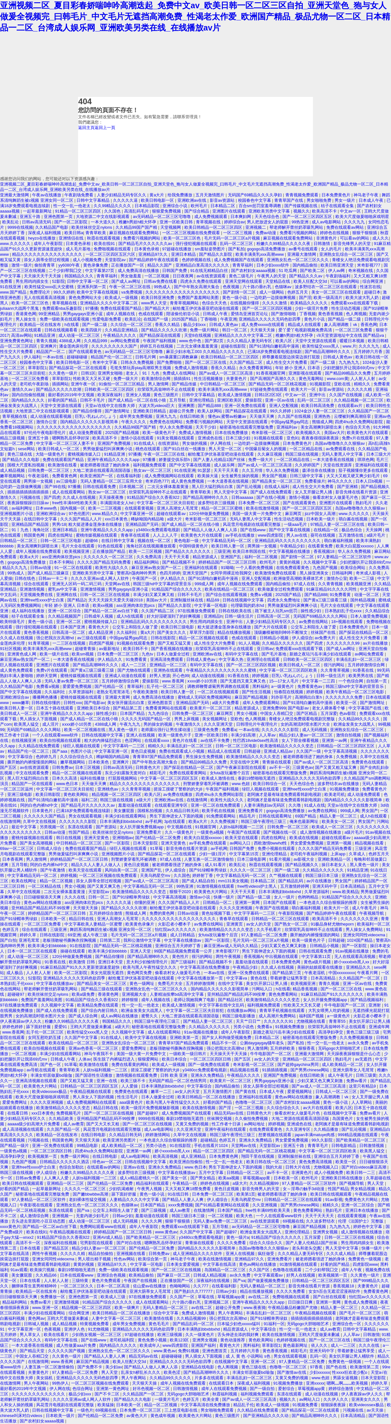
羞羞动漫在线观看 (135, 805)
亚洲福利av (287, 427)
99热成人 (163, 286)
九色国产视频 (326, 567)
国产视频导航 (352, 1183)
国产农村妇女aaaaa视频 (253, 270)
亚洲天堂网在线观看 (244, 281)
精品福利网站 (147, 562)
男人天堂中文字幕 (231, 492)
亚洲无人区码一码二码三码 (77, 583)
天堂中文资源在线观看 (316, 340)
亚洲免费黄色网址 (17, 340)
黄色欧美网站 (76, 794)
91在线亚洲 (11, 286)
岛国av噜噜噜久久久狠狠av (340, 443)
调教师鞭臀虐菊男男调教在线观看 (218, 686)
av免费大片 (326, 637)
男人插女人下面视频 (39, 718)
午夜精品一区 (185, 1183)
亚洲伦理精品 (202, 400)
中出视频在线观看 (282, 956)
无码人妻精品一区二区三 (263, 1286)
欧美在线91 (105, 243)
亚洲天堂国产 (195, 573)
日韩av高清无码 (37, 222)
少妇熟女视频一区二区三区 (97, 1334)
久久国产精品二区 (246, 362)
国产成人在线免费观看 (271, 492)
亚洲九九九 (167, 416)
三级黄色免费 (207, 729)
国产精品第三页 (287, 972)
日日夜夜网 (184, 276)
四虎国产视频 (102, 643)
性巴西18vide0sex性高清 (256, 740)
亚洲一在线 (107, 1080)
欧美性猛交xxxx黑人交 (88, 1032)
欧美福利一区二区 (373, 924)
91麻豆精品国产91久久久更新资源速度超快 (80, 967)
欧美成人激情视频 (235, 394)
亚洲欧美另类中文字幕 (270, 211)
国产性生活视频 (257, 691)
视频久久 (301, 211)
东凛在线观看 (81, 826)
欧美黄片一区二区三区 (211, 708)
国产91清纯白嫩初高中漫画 (274, 346)
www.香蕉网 (173, 681)
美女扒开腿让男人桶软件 (352, 1356)
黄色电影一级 (187, 540)
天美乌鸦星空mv (155, 875)
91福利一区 (274, 1323)
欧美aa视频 (229, 1178)
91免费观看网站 (221, 816)
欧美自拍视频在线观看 (61, 740)
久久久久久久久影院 (281, 729)
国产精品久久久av (306, 276)
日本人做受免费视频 (369, 616)
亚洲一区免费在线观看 (245, 405)
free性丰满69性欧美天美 (75, 502)
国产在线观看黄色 (86, 351)
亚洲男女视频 (326, 1232)
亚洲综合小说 (175, 205)
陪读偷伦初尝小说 (183, 313)
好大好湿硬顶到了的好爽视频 (174, 616)
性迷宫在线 (370, 286)
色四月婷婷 (170, 573)
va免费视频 (132, 292)
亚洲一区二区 (69, 621)
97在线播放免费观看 (197, 610)
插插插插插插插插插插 (28, 492)
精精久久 (363, 384)
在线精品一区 (327, 529)
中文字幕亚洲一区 (137, 513)
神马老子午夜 (367, 195)
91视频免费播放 (345, 789)
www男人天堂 (154, 303)
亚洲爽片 (48, 346)
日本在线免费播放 (232, 432)
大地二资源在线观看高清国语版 (102, 470)
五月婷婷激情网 (201, 983)
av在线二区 (259, 1296)
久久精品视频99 (264, 1183)
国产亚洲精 (348, 486)
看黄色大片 (99, 627)
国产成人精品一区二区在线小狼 (137, 400)
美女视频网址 (215, 718)
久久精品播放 (327, 1129)
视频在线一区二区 (154, 540)
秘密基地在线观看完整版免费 (247, 427)
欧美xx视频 (103, 605)
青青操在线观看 (277, 762)
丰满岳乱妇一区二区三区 (359, 659)
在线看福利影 (129, 475)
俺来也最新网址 (304, 821)
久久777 (201, 1286)
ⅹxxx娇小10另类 (202, 681)
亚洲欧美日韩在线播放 (342, 1178)
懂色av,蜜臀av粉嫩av (228, 416)
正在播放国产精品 (109, 551)
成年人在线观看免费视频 (224, 1388)
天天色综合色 (268, 216)
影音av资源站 (223, 200)
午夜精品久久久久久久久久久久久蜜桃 (221, 670)
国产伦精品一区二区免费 (158, 837)
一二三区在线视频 (69, 643)
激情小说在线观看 (138, 438)
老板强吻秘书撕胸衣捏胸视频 (70, 940)
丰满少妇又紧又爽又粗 (154, 594)
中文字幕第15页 (244, 853)
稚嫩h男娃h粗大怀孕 (138, 222)
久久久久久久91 (279, 1021)
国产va (83, 1210)
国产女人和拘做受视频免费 (227, 1037)
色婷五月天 (298, 292)
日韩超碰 (253, 751)
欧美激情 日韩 (82, 962)
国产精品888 (210, 405)
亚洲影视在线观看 (305, 373)
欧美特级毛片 (13, 621)
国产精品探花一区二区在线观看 (78, 367)
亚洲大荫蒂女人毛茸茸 (354, 1070)
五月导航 (178, 400)
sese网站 (27, 448)
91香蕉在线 (364, 670)
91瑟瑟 (204, 470)
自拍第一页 (377, 681)
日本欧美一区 (54, 918)
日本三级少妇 (239, 438)
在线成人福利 (277, 486)
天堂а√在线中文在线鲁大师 (110, 405)
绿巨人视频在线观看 (82, 745)
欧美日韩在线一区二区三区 (271, 1161)
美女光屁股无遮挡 (107, 972)
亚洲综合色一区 (347, 1323)
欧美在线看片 (57, 1334)
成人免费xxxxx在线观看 (263, 324)
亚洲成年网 (379, 1026)
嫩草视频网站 (13, 475)
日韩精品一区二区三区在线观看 (280, 918)
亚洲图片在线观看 (229, 211)
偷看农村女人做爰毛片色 (336, 497)
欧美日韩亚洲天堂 (338, 265)
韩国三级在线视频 (302, 454)
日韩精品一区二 (218, 902)
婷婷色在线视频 (335, 232)
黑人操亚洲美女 (315, 573)
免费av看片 (357, 1080)
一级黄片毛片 (168, 1399)
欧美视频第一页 (43, 1156)
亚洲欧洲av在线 (192, 200)
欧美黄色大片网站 (211, 891)
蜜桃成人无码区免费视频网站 (205, 697)
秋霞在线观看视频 (104, 238)
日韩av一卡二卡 (53, 578)
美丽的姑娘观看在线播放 (320, 967)
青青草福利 (243, 265)
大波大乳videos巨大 (157, 405)
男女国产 (369, 810)
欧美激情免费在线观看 (276, 573)
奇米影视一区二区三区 (272, 432)
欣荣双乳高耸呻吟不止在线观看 (166, 389)
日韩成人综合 (50, 848)
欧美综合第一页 (153, 1259)
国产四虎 (52, 497)
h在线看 (72, 324)
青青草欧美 (96, 232)
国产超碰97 (148, 1113)
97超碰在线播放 (177, 249)
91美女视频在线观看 (176, 438)
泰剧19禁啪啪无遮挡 (257, 778)
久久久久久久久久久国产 (114, 346)
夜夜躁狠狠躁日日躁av (28, 502)
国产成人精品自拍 (199, 880)
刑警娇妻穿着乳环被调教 (206, 783)
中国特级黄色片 (194, 546)
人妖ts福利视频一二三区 (242, 826)
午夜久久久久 (134, 421)
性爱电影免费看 (107, 319)
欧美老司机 (334, 794)
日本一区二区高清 (113, 1286)
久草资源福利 (82, 691)
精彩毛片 (158, 772)
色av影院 (348, 713)
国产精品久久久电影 (21, 459)
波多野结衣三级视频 (217, 502)
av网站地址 (255, 1124)
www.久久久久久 (15, 243)
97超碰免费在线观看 (269, 389)
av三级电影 (67, 481)
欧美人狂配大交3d (311, 281)
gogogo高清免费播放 (266, 249)
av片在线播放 (376, 643)
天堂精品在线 (278, 281)
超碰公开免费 (182, 411)
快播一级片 (224, 897)
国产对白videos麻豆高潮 (364, 1167)
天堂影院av (116, 259)
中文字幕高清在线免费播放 (205, 967)
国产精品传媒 (185, 384)
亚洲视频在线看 (131, 1253)
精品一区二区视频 (57, 880)
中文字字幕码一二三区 (124, 745)
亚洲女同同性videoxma (364, 934)
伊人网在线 (221, 443)
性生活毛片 (128, 1097)
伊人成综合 (302, 637)
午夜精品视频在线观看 (91, 1091)
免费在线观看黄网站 (188, 772)
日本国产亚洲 (73, 627)
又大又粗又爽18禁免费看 (188, 1188)
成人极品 (15, 972)
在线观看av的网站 (104, 1167)
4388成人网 (70, 340)
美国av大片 (334, 432)
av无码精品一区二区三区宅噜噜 (162, 216)
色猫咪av (284, 286)
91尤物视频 (99, 1329)
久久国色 (113, 211)
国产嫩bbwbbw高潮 (91, 1194)
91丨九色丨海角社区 (30, 529)
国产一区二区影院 (71, 222)
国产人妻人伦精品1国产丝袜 (219, 459)
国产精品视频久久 (302, 864)
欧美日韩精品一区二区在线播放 (206, 1097)
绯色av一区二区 (107, 1161)
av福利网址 (22, 508)
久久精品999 (96, 340)
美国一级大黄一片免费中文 (257, 513)
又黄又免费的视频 (193, 1124)
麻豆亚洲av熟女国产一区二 (156, 567)
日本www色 (47, 508)
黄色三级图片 (167, 394)
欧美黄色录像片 (140, 924)
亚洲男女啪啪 (111, 373)
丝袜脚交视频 (220, 1118)
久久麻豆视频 (270, 454)
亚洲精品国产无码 (142, 524)
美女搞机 (45, 1377)
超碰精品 (208, 1140)
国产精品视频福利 (367, 999)
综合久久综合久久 (266, 1242)
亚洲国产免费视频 (114, 443)
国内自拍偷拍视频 (29, 394)
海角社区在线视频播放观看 (151, 546)
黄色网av (36, 1318)
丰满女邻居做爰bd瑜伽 (51, 1075)
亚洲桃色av (108, 789)
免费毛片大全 (171, 983)
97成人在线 (305, 583)
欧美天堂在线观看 (242, 837)
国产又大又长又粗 (103, 1124)
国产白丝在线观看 (330, 1296)
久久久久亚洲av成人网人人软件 (100, 578)
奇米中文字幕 (105, 362)
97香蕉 (317, 1367)
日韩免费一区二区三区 (49, 470)
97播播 (91, 308)
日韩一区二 (99, 897)
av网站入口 (241, 843)
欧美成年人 (150, 1345)
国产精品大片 (158, 308)
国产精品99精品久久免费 (348, 373)
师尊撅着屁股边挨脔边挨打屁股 (291, 357)
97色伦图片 (79, 513)
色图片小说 (81, 751)
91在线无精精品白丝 (209, 270)
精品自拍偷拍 (101, 1253)
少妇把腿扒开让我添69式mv (349, 367)
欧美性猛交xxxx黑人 (321, 346)
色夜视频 (232, 286)
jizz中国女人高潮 (320, 513)
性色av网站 (125, 1259)
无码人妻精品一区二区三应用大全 (111, 481)
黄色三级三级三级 (363, 1032)
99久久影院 (322, 1140)
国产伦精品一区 (110, 686)
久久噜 (295, 805)
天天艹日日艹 (249, 1021)
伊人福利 (32, 357)
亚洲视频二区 (217, 1302)
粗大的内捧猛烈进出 (103, 740)
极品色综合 (352, 529)
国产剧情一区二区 (240, 292)
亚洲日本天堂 (111, 962)
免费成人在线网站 (179, 373)
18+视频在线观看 (347, 621)
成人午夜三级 (96, 934)
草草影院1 (37, 367)
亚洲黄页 (235, 924)
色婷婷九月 (47, 756)
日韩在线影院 (164, 637)
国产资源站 (107, 826)
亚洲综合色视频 (112, 1275)
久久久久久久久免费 (344, 697)
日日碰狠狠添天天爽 (43, 897)
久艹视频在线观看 (286, 875)
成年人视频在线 (121, 313)
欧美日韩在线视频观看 (23, 1183)
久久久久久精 (360, 389)
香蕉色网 (369, 324)
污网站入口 (263, 989)
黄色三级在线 (20, 454)
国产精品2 (76, 600)
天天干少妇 (206, 427)
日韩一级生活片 (240, 616)
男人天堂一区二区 (226, 448)
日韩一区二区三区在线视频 (105, 594)
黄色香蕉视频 (331, 313)
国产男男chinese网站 (310, 1070)
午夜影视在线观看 (37, 1205)
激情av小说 (200, 897)
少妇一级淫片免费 (312, 308)
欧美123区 (180, 1340)
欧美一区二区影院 (71, 972)
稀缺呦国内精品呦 (148, 519)
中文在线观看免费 (33, 772)
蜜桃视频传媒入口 (85, 454)
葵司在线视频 (323, 535)
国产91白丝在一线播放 (184, 448)
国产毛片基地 (275, 654)
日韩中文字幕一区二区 (88, 281)
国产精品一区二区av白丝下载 (111, 610)
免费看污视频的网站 (299, 232)
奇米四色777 (157, 481)
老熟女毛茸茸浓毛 (113, 691)
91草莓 (157, 848)
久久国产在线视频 (346, 394)
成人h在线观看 (130, 616)
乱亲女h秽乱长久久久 (141, 1372)
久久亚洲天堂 (189, 1129)
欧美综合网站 (354, 567)
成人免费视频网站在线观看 (169, 475)
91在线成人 (145, 443)
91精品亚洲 (45, 335)
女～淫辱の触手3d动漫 (304, 1188)
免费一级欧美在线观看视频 (65, 319)
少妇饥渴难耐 (122, 1188)
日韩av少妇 (122, 1215)
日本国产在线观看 (280, 902)
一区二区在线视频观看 (218, 691)
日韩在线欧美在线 (235, 610)
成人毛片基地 (79, 249)
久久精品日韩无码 (183, 810)
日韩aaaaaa (242, 497)
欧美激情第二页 (365, 1367)
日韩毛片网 (146, 357)
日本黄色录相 (79, 243)
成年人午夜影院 (49, 243)
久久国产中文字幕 (81, 1037)
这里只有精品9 (363, 1086)
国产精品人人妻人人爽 (183, 1199)
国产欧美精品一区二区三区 (361, 1140)
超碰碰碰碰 (78, 357)
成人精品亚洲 (101, 632)
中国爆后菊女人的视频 (266, 448)
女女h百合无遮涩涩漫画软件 (334, 1291)
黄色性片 (181, 956)
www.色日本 (67, 783)
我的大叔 (274, 1167)
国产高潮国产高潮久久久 (273, 378)
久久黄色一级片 (64, 373)
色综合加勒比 (72, 1167)
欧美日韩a (73, 232)
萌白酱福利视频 (339, 540)
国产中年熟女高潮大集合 (197, 286)
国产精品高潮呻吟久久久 (328, 351)
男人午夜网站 (231, 1313)
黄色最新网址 (296, 1345)
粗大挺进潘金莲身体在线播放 (95, 524)
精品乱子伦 (243, 1404)
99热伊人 (60, 1383)
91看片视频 (280, 859)
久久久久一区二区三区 (251, 870)
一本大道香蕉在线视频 (334, 459)
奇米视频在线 (361, 270)
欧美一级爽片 (128, 1307)
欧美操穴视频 (43, 1269)
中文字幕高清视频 (341, 751)
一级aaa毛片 (296, 524)
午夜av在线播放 (47, 195)
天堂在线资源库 (338, 465)
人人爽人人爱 (57, 1178)
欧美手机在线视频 (219, 810)
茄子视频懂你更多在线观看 (363, 470)
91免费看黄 (341, 594)
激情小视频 (300, 497)
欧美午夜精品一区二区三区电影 (355, 691)
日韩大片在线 (298, 1167)
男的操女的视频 (158, 724)
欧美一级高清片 (329, 297)
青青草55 (338, 1021)
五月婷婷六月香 (369, 351)
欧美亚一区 (347, 702)
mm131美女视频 (233, 880)
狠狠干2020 (180, 891)
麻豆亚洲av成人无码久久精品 (231, 945)
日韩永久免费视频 (138, 362)
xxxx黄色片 (10, 1226)
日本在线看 (31, 1248)
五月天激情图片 (211, 195)
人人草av (268, 735)
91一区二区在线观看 (73, 567)
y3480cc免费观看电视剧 (158, 529)
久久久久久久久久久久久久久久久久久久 (183, 292)
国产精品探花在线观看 (160, 335)
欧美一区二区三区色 (182, 238)
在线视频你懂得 (245, 303)
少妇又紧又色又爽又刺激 (284, 945)
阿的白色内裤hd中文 (39, 805)
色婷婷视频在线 (197, 259)
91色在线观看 (111, 546)
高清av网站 (21, 335)
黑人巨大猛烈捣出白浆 (213, 486)
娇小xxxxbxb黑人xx (352, 962)
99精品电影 (88, 1145)
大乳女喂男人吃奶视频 (329, 1010)
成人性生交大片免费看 (287, 362)
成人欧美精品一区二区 (343, 1064)
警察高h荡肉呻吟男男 (137, 573)
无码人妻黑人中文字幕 (342, 454)
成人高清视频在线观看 (23, 1129)
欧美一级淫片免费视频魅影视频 (150, 1107)
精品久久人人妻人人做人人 (96, 864)
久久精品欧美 (62, 1118)
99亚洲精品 (49, 313)
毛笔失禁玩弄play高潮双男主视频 (141, 367)
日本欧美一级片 (321, 519)
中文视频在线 (180, 826)
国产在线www (253, 529)
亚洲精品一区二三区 (168, 664)
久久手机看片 (269, 929)
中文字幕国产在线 (365, 708)
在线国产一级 (156, 319)
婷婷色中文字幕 (368, 1226)
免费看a (229, 729)
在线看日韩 (18, 1113)
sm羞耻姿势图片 (210, 249)
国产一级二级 (95, 324)
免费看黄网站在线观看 (166, 708)
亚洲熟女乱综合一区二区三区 (346, 254)
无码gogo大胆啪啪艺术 (339, 1048)
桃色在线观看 (149, 448)
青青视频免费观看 (302, 195)
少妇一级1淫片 (213, 853)
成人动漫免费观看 (86, 432)
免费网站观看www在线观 (103, 1226)
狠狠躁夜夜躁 (334, 1404)
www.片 (349, 346)
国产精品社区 (231, 999)
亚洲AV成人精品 (108, 1237)
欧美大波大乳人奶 (363, 297)
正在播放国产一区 (128, 265)
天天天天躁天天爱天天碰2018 (116, 600)
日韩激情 (322, 243)
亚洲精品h (213, 616)
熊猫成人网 (322, 421)
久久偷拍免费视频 (252, 1118)
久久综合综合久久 (77, 756)
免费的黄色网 (162, 913)
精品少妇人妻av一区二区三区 (306, 735)
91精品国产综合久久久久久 (176, 589)
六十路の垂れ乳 (257, 286)
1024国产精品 (360, 940)
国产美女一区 (175, 1178)
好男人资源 (159, 675)
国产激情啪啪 (284, 313)
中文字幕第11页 (317, 956)
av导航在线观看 (42, 1070)
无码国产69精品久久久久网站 (320, 616)
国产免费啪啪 (170, 362)
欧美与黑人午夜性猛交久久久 (150, 967)
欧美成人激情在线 (219, 778)
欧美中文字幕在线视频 (98, 292)
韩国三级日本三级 (322, 875)
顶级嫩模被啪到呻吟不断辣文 (281, 632)
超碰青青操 (86, 648)
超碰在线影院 (234, 346)
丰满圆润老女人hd (117, 502)
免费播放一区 (53, 1296)
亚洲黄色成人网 (22, 654)
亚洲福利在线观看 (372, 465)
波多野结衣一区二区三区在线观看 (326, 286)
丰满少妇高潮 (244, 735)
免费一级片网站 (205, 330)
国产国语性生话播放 (94, 1075)
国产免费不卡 (90, 1367)
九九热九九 (350, 362)
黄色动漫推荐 (233, 1340)
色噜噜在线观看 (288, 1269)
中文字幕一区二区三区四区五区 (169, 778)
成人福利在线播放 (28, 610)
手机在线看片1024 (211, 1145)
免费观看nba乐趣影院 (62, 308)
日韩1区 (88, 373)
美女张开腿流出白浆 (126, 702)
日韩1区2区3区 (269, 394)
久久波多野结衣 (321, 1221)
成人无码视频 (315, 729)
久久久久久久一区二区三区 (108, 556)
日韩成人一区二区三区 (336, 1091)
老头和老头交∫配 (307, 1248)
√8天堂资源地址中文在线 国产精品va (350, 335)
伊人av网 (337, 270)
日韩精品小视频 (275, 637)
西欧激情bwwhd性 (271, 843)
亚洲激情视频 (33, 589)
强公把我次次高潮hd (55, 637)
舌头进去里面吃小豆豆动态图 (38, 1221)
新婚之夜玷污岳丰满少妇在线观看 (321, 654)
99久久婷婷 (63, 292)
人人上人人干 (166, 535)
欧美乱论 (11, 222)
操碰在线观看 (73, 951)
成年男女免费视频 (136, 416)
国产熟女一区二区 (292, 924)
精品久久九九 (15, 567)
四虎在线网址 (61, 535)
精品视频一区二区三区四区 (117, 794)
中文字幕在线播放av (183, 940)
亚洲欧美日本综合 (94, 708)
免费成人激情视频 (192, 367)
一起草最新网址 (38, 211)
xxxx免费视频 (180, 1205)
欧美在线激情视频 (263, 508)
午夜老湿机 (39, 475)
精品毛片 (248, 816)
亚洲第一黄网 (248, 902)
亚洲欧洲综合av (51, 513)
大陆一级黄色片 (51, 454)
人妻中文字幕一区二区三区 (116, 1318)
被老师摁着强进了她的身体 (105, 465)
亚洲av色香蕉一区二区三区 (94, 1048)
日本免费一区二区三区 (259, 502)
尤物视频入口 (327, 1167)
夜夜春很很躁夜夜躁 (321, 438)
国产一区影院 (118, 843)
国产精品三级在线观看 (102, 989)
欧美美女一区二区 (339, 821)
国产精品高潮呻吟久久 (148, 956)
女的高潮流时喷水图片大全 (306, 724)
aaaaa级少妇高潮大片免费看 (34, 1124)
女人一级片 (285, 897)
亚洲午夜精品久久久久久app (114, 459)
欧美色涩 (173, 1372)
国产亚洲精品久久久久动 (266, 1415)
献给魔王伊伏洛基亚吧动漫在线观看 (206, 308)
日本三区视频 (88, 767)
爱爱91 (61, 1026)
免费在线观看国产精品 (121, 308)
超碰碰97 (16, 994)
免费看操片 (315, 481)
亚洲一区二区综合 (65, 610)
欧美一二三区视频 (105, 508)
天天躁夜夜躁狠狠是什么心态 (354, 1053)
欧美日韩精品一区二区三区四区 (213, 227)
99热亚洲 (301, 222)
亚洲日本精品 (184, 254)
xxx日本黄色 (117, 519)
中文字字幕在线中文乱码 (222, 1005)
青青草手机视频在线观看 (282, 1010)
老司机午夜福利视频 (309, 853)
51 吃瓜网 (288, 270)
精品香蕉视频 (306, 989)
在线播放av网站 (242, 1010)
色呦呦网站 (180, 1286)
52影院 (58, 281)
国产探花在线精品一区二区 (364, 632)
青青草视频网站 (185, 303)
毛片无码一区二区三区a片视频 (232, 238)
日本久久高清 (65, 778)
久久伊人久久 (336, 1399)
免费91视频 (189, 1350)
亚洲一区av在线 (280, 400)
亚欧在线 (343, 384)
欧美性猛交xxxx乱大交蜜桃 (49, 286)
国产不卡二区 (108, 1394)
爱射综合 (287, 1388)
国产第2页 (215, 340)
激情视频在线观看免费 (137, 1075)
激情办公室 (47, 421)
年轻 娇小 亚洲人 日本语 (298, 367)
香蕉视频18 (325, 551)
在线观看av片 (351, 405)
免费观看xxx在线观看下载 (355, 303)
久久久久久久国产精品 (45, 816)
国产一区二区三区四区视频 (267, 308)
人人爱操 (130, 1086)
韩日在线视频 (69, 837)
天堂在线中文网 (245, 762)
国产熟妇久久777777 (194, 1291)
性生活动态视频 (346, 308)
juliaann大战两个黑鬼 (20, 308)
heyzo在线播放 (42, 238)
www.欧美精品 (345, 891)
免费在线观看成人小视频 (182, 751)
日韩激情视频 (372, 1145)
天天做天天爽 (262, 416)
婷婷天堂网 (47, 675)
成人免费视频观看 (211, 216)
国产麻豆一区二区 (174, 1275)
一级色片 (85, 1410)
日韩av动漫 (41, 567)
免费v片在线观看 (358, 438)
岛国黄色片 (343, 1118)
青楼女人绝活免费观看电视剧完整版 (302, 718)
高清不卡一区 (29, 1242)
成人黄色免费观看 (17, 670)
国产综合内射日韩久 (100, 1010)
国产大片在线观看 (271, 627)
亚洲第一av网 (335, 740)
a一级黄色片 (283, 686)
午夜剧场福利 (339, 276)
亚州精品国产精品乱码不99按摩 (41, 907)
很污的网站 (335, 664)
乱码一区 (318, 1356)
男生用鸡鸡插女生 (33, 281)
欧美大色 (245, 1215)
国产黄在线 (246, 1091)
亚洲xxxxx (315, 1383)
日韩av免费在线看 (161, 281)
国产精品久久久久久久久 (188, 551)
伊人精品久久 (173, 578)
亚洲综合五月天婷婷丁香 (178, 945)
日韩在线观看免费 (100, 486)
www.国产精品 (13, 292)
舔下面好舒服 (39, 1026)
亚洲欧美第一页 (185, 1037)
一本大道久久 (104, 222)
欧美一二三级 (362, 578)
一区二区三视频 (238, 232)
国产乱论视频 (249, 486)
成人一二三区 (134, 664)
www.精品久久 (105, 513)
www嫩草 (20, 702)
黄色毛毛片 (159, 1323)
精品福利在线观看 (153, 1183)
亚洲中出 (318, 394)
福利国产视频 (312, 1016)
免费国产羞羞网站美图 (198, 297)
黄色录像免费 (96, 265)
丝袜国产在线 (324, 632)
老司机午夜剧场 (35, 384)
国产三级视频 (154, 1210)
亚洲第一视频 (340, 843)
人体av (84, 1059)
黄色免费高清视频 (316, 1161)
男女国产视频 (275, 475)
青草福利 (136, 686)
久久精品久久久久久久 (283, 643)
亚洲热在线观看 (169, 670)
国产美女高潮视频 (37, 843)
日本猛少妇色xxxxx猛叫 (239, 1323)
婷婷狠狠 (130, 999)
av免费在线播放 (178, 794)
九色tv (148, 654)
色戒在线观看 (151, 313)
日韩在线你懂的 (46, 702)
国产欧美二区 (313, 270)
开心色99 (180, 675)
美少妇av (113, 1367)
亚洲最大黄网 (118, 697)
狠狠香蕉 (307, 1048)
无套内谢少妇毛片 (93, 1215)
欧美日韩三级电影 (178, 627)
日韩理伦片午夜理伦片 (257, 724)
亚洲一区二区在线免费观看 (216, 805)
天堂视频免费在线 (37, 594)
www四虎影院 (271, 535)
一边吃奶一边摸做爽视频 (273, 297)
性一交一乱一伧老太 (72, 205)
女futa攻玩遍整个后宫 (230, 772)
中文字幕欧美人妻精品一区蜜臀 (93, 924)
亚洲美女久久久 (366, 1399)
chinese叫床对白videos (21, 1415)
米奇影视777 (369, 265)
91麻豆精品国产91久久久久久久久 (333, 994)
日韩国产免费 (175, 270)
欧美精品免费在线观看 (98, 1005)
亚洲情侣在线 (72, 238)
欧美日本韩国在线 (250, 551)
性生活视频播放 (209, 378)
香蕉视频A (253, 956)
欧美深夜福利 (110, 394)
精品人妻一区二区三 (339, 816)
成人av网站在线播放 (120, 1016)
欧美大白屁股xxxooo (355, 546)
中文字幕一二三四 (319, 681)
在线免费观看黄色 (293, 567)
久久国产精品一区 (64, 1129)
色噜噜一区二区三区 (254, 1102)
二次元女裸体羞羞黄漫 (197, 346)
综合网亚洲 (373, 281)
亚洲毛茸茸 (30, 940)
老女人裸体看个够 (329, 708)
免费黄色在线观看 (368, 762)
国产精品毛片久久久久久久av (145, 243)
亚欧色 (236, 718)
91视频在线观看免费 (136, 643)
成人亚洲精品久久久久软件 (198, 1253)
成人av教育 (73, 1124)
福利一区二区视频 (261, 556)
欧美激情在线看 (63, 465)
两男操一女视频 (39, 481)
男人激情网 (159, 384)
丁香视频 (307, 313)
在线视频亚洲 (24, 740)
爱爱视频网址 (300, 1091)
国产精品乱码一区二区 (194, 1323)
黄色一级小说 (235, 297)
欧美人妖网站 (210, 411)
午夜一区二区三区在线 (130, 286)
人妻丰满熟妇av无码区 (265, 805)
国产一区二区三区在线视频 (109, 1113)
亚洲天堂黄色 (97, 837)
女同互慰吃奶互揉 (45, 1037)
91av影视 (333, 1199)
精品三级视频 (13, 438)
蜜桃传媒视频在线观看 (97, 535)
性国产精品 (79, 832)
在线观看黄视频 (140, 508)
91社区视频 (10, 648)
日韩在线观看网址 (276, 816)
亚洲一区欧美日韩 (177, 222)
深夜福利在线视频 (61, 1242)
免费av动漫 (266, 232)
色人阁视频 (356, 313)
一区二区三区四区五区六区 (111, 254)
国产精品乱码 (291, 880)
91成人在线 (314, 805)
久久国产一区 (183, 1296)
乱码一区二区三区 (237, 243)
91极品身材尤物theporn (333, 924)
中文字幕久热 (232, 659)
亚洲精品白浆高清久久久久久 (203, 265)
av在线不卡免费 (216, 740)
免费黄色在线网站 (166, 421)
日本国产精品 (133, 713)
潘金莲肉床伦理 (74, 346)
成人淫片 (51, 724)
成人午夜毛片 (365, 907)
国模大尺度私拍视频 (26, 465)
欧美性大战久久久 (112, 567)
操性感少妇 (311, 610)
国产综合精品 (197, 211)
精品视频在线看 (370, 843)
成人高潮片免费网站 (278, 1016)
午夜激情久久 (189, 724)
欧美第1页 (245, 1194)
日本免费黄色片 (336, 195)
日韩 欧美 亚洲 (174, 1075)
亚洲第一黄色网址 (113, 1388)
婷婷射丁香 (203, 875)
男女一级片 (345, 200)
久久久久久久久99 (343, 643)
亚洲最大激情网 (15, 195)
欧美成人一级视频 (122, 297)
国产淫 (305, 297)
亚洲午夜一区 (84, 384)
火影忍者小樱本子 (175, 924)
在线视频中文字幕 (340, 1113)
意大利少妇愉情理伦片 (147, 962)
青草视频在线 (209, 222)
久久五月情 (253, 470)
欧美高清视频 (166, 1156)
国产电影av (94, 702)
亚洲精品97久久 (153, 254)
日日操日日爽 (301, 1302)
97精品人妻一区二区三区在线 (338, 524)
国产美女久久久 (172, 632)
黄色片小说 (315, 319)
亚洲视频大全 (135, 994)
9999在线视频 (20, 227)
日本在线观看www (77, 1275)
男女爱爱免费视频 (307, 843)
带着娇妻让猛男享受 (289, 978)
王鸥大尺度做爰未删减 (91, 1026)
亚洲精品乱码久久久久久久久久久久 (288, 540)
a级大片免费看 (226, 702)
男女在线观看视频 (86, 816)
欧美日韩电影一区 (158, 200)
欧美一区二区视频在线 (85, 729)
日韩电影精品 (344, 1145)
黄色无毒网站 (312, 378)
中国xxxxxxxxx (341, 972)
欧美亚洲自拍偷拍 (186, 1161)
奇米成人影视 (369, 573)
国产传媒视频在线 (301, 205)
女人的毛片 (332, 249)
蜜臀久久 (150, 1016)
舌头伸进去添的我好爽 (238, 1334)
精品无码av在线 (229, 1113)
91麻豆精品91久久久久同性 (332, 589)
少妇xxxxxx (319, 1372)
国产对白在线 (129, 1242)
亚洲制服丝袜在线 (187, 600)
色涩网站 (133, 740)
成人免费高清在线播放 (139, 270)
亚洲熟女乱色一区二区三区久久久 (298, 259)
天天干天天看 (227, 470)
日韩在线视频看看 (61, 330)
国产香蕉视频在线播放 (172, 648)
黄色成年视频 (163, 1415)
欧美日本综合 (175, 1059)
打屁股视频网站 (123, 778)
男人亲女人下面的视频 (94, 1097)
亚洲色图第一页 (59, 216)
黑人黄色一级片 (124, 729)
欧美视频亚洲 (77, 551)
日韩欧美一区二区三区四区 (109, 389)
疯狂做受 (266, 1253)
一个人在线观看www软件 (55, 735)
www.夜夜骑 (254, 1307)
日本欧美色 (99, 762)
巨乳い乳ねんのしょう (96, 416)
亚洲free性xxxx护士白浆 (42, 600)
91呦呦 (227, 567)
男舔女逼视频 (346, 1377)
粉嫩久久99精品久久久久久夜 (284, 243)
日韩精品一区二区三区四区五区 (346, 745)
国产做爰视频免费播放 (269, 1280)
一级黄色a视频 (211, 832)
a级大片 (175, 519)
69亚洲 (74, 934)
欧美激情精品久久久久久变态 (287, 745)
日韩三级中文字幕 (307, 475)
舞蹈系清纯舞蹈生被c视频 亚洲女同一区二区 (111, 929)
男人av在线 (297, 535)
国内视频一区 (73, 508)
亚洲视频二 (256, 227)
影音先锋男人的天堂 (353, 243)
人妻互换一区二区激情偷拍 (209, 859)
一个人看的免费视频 (255, 567)
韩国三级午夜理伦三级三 (264, 821)
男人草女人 (31, 1334)
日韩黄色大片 (149, 767)
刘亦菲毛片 (282, 697)
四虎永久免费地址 (284, 600)
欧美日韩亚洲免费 (158, 297)
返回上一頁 (105, 127)
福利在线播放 (93, 778)
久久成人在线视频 (80, 497)
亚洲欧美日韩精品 (150, 411)
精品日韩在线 (82, 918)
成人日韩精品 (183, 934)
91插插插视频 (275, 1070)
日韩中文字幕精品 (93, 200)
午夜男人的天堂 (272, 276)
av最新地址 (110, 648)
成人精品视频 (13, 470)
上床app (338, 853)
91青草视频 (39, 643)
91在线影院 (81, 945)
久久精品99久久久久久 (359, 718)
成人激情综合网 (35, 1215)
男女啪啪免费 (320, 200)
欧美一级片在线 (55, 654)
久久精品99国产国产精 (137, 227)
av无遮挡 (364, 1059)
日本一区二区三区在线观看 (32, 951)
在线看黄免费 (321, 546)
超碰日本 (372, 292)
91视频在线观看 (269, 438)
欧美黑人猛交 (27, 724)
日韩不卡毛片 (93, 400)
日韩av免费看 (29, 1178)
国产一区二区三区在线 (206, 362)
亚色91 (293, 438)
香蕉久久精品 (168, 324)
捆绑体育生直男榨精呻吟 (34, 1286)
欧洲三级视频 (170, 1334)
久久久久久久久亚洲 (360, 918)
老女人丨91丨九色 (143, 373)
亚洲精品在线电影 (198, 1367)
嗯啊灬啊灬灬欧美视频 (348, 1383)
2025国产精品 (184, 319)
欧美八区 (284, 340)
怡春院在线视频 (289, 691)
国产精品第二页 (128, 708)
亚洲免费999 (274, 708)
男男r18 (59, 524)
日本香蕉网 (13, 859)
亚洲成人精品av (279, 751)
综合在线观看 (37, 583)
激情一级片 (21, 265)
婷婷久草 (28, 934)
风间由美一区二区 (122, 870)
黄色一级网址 (142, 983)
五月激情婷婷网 (295, 886)
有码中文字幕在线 (242, 654)
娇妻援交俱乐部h (175, 459)
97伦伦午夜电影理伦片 (45, 432)
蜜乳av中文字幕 (63, 589)
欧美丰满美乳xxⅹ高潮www (260, 254)
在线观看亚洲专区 (172, 805)
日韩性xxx (72, 702)
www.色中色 (190, 340)
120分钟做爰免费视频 (209, 513)
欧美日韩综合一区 (270, 783)
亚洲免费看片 (251, 810)
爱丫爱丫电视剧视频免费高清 (305, 330)
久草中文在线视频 (40, 821)
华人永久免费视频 (176, 427)
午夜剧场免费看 (79, 195)
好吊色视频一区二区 (152, 1388)
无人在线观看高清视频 (45, 297)
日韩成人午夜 (216, 313)
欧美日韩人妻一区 (228, 546)
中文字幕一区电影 (211, 605)
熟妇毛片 (364, 502)
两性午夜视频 (229, 956)
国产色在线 (337, 1367)
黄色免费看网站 (283, 994)
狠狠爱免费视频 (167, 211)
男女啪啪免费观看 (218, 1410)
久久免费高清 (149, 556)
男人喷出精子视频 (95, 1259)
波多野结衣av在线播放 (338, 783)
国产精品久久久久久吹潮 (164, 330)
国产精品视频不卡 (179, 562)
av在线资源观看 (211, 276)
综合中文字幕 (167, 1313)
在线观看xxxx (157, 740)
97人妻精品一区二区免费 (264, 934)
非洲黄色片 (327, 238)
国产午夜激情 (53, 870)
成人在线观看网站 (69, 492)
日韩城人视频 (37, 1323)
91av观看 (19, 1269)
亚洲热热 (323, 416)
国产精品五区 (57, 1248)
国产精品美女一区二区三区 (277, 481)
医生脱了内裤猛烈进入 (114, 1059)
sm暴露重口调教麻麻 (179, 357)
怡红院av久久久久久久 (176, 929)
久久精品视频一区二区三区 (359, 400)
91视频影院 (321, 384)
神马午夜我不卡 (99, 1053)
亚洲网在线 (67, 594)
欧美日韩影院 (49, 794)
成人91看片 (216, 864)
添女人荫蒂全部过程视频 (47, 259)
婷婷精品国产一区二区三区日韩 (227, 562)
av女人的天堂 (259, 924)
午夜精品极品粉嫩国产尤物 (293, 1307)
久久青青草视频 (336, 670)
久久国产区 (260, 1269)
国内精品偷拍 (306, 265)
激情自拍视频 (349, 735)
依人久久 (320, 1345)
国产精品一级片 (15, 1145)
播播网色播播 (45, 697)
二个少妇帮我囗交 (66, 270)
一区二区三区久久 (77, 1286)
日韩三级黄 (366, 1075)
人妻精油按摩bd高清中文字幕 (177, 994)
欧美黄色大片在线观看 (368, 432)
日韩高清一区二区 (274, 616)
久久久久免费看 (232, 1242)
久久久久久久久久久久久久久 (38, 1394)
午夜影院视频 (291, 913)
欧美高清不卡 (325, 211)
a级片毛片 (377, 535)
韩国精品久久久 (79, 276)
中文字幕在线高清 (220, 1264)
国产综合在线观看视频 (227, 594)
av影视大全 (304, 859)
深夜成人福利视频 (45, 232)
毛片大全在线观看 (79, 546)
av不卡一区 (279, 767)
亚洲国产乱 (231, 556)
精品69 (213, 600)
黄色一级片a (237, 1237)
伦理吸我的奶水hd (248, 605)
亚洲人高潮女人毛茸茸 (178, 508)
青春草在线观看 (136, 535)
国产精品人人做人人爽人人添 (210, 529)
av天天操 (375, 1410)
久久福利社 (127, 632)
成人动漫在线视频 (208, 675)
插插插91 (183, 378)
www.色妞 (241, 783)
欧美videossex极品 (50, 1091)
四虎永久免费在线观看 (201, 281)
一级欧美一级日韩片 (188, 1053)
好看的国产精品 (63, 400)
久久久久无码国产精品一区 (146, 718)
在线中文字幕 (231, 983)
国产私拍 (236, 249)
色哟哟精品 (309, 897)
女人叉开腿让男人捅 (314, 492)
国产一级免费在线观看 (209, 1064)
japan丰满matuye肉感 (315, 1134)
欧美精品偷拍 (142, 1275)
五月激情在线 (352, 535)
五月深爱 (329, 713)
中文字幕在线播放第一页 (200, 978)
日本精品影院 (148, 205)
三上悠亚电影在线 (181, 1410)
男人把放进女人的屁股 (268, 222)
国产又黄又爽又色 (104, 886)
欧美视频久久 (309, 432)
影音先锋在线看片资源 (356, 492)
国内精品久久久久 (28, 400)
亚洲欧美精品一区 (335, 859)
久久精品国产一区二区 (368, 411)
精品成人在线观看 (305, 324)
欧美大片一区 (304, 389)
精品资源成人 (206, 556)
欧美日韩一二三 (361, 1172)
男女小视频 (247, 713)
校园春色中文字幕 (255, 200)
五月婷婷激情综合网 (367, 664)
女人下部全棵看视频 (301, 740)
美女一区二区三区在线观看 (336, 292)
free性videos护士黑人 (257, 886)
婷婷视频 (261, 675)
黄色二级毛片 (242, 276)
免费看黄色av (310, 686)
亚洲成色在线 (211, 438)
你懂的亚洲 (145, 902)
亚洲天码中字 (325, 886)
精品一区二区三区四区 (214, 1151)
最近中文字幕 (24, 826)
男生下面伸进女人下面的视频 (176, 816)
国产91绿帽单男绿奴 (208, 870)
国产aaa (60, 751)
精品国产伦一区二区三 (112, 357)
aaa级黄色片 (131, 1102)
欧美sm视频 (83, 654)
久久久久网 (152, 1221)
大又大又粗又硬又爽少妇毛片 (353, 475)
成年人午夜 (352, 1269)
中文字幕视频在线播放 (290, 551)
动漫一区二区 (367, 594)
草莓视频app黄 (257, 1178)
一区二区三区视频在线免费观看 (191, 232)
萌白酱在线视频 (354, 519)
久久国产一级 (309, 751)
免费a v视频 (261, 594)
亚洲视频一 (63, 1215)
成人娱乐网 (225, 465)
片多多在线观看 (210, 1377)
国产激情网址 (118, 411)
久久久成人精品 (341, 1253)
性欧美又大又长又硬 (92, 378)
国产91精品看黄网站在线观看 (222, 1205)
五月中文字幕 (212, 1172)
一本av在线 (53, 357)
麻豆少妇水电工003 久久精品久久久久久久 (205, 351)
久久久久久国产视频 (67, 1350)
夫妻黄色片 (237, 378)
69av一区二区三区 (17, 848)
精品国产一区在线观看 (32, 783)
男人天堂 (376, 1183)
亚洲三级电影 (20, 794)
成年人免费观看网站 (261, 702)
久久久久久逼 (126, 200)
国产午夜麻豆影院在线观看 (241, 767)
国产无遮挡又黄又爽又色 (243, 681)
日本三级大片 (378, 454)
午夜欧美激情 (146, 691)
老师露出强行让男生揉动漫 (166, 729)
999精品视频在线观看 (358, 1134)
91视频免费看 (306, 1404)
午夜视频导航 (372, 913)
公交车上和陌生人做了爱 (135, 627)
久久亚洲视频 (265, 1205)
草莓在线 (206, 1296)
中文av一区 (351, 211)
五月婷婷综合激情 (106, 913)
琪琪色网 (365, 459)
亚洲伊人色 (75, 1329)
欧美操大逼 (208, 475)
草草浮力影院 (202, 632)
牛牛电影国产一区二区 (345, 1005)
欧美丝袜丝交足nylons (92, 227)
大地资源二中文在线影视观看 (103, 216)
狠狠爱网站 (149, 1059)
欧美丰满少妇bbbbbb (47, 945)
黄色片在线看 (185, 740)
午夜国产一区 (145, 578)
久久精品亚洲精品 (122, 330)
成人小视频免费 (88, 259)
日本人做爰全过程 (173, 654)
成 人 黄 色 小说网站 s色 (249, 1356)
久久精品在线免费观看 (39, 745)
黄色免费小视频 (153, 1340)
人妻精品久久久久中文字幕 (134, 1199)
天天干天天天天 (320, 1215)
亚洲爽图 (187, 405)
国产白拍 (8, 940)
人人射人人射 (363, 378)
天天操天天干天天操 (43, 276)
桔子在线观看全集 (338, 205)
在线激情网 (198, 799)
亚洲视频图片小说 (17, 513)
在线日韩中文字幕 (41, 519)
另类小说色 (244, 1026)
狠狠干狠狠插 (365, 232)
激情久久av (23, 389)
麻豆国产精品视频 (252, 697)
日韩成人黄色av (224, 324)
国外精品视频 (363, 600)
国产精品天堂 (33, 1350)
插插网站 (60, 384)
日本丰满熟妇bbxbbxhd (121, 821)
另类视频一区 (53, 826)
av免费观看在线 (341, 448)
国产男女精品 (203, 1178)
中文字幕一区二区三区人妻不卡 (65, 443)
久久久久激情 (275, 303)
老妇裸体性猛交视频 (88, 1199)
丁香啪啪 (209, 319)
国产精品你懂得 (88, 411)
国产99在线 (54, 486)
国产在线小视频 (271, 497)
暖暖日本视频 (353, 340)
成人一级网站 (272, 292)
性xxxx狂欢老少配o (350, 1372)
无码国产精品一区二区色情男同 (178, 1080)
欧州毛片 (200, 205)
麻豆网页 (294, 513)
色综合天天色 (215, 303)
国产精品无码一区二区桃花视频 (278, 384)
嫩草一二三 (162, 1091)
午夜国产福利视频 (160, 340)
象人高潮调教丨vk (341, 324)
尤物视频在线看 (311, 1021)
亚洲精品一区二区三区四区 (307, 1059)
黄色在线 (259, 978)
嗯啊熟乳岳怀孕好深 (71, 438)
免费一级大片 (126, 378)
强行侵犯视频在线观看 (197, 243)
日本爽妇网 (241, 216)
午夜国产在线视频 (272, 907)
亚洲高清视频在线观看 (37, 1080)
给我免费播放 (181, 195)
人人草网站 (362, 1102)
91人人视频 (249, 643)
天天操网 (374, 529)
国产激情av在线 (292, 1372)
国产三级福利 (184, 962)
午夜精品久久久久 (120, 335)
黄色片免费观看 (107, 1280)
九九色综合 (159, 713)
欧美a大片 (30, 556)
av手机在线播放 (240, 535)
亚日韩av (265, 648)
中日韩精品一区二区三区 (223, 384)
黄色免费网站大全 (86, 297)
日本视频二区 (132, 486)
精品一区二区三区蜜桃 (222, 508)
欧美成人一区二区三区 (333, 826)
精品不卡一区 (225, 1043)
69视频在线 (293, 1221)
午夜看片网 (368, 972)
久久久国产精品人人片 (81, 519)
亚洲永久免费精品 (208, 1075)
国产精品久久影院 (216, 254)
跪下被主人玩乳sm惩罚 (277, 610)
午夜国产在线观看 (244, 832)
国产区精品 (307, 713)
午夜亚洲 (228, 319)
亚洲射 (375, 1005)
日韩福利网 (343, 573)
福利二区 (89, 799)
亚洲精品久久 (359, 967)
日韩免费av (62, 767)
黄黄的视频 (290, 562)
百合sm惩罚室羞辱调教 (260, 205)
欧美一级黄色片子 (159, 432)
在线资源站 (169, 443)
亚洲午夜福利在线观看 (226, 1129)
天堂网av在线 (118, 583)
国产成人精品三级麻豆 (49, 573)
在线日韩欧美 (193, 416)
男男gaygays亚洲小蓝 (83, 313)
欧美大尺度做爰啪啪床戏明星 (362, 216)
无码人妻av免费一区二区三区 (71, 681)
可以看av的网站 (355, 238)
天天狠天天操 (263, 330)
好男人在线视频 (301, 1275)
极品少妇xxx (195, 324)
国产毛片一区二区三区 (360, 1313)
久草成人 (358, 853)
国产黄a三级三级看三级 (325, 600)
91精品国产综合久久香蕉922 (154, 497)
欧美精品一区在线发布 (41, 324)
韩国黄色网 (35, 535)
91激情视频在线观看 (215, 886)
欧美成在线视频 (304, 837)
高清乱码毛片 (137, 211)
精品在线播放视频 (234, 632)
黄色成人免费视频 (361, 1302)
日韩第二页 (111, 940)
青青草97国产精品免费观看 (158, 756)
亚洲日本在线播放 (362, 1210)
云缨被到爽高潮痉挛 (353, 416)
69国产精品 (306, 816)
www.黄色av (166, 1232)
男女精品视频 (363, 1188)
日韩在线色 (25, 578)
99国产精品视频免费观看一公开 (183, 951)
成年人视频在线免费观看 (39, 551)
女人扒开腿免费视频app (142, 826)
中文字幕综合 (21, 756)
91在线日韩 (179, 1194)
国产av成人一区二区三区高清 (226, 373)
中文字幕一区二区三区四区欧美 (288, 670)
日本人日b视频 (369, 481)
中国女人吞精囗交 (277, 713)
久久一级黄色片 (180, 832)
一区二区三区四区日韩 (211, 1059)
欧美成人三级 (114, 1296)
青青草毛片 (318, 1145)
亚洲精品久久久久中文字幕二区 (109, 303)
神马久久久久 (341, 481)
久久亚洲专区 (299, 1129)
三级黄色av (302, 767)
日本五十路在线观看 (55, 708)
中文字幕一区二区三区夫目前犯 (166, 502)
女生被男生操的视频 (240, 475)
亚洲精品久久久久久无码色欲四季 (270, 319)
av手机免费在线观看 (208, 843)
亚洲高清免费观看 (167, 659)
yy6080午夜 (69, 265)
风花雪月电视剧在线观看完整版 (252, 524)
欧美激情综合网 (157, 378)
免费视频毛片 (69, 1113)
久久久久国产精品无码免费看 (104, 562)
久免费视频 (347, 756)
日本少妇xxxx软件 (273, 265)
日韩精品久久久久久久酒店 (65, 1161)
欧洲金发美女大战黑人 (355, 724)
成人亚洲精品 (194, 1156)
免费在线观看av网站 (345, 227)
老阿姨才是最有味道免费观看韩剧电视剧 (284, 794)
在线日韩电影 (94, 1134)
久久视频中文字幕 (320, 562)
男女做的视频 (195, 443)
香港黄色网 (26, 313)
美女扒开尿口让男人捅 (267, 983)
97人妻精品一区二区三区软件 (344, 556)
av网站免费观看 (125, 340)
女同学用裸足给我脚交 (231, 573)
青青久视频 (46, 340)
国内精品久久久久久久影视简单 (89, 421)
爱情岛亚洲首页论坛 (250, 313)
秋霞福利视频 (225, 1394)
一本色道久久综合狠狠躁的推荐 (328, 902)
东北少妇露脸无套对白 (126, 772)
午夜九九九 (131, 724)
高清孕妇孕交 (331, 1032)
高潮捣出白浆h (309, 697)
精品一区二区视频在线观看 (204, 637)
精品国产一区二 (51, 351)
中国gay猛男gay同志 (290, 421)
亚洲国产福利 (204, 1345)
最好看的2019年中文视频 (71, 394)
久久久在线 (75, 897)
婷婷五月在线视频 (157, 346)
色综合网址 (83, 1388)
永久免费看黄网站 (256, 367)
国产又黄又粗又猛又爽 (336, 767)
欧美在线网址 (24, 880)
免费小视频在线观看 (277, 848)
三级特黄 (80, 1280)
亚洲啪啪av (122, 837)
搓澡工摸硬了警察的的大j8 (178, 789)
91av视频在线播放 (352, 951)
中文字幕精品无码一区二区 (227, 540)
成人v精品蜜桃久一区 (140, 1178)
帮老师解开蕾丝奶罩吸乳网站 (296, 227)
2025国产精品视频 (122, 432)
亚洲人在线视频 (141, 735)
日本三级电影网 (252, 859)
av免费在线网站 (314, 621)
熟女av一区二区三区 (153, 470)
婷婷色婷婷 (13, 1026)
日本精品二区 (223, 205)
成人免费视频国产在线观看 (239, 259)
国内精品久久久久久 (118, 1345)
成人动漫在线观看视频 (51, 416)
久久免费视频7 (224, 821)
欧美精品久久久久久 (309, 303)
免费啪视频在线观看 (113, 249)
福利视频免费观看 (150, 465)
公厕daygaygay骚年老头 (262, 1043)
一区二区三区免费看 (354, 330)
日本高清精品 (353, 886)
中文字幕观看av (269, 1275)
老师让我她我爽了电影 (195, 999)
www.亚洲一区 (45, 1307)
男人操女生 (26, 319)
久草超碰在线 (378, 1178)
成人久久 (380, 238)
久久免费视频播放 (357, 1037)
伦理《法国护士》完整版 (361, 1221)
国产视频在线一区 (280, 832)
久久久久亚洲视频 (236, 907)
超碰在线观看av (171, 513)
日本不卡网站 (62, 562)
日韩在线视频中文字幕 (243, 600)
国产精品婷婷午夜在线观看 (154, 259)
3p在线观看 (175, 821)
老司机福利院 (122, 1340)
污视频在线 (31, 497)
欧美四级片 (92, 330)
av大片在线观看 (318, 1107)
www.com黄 (337, 378)
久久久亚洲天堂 (219, 724)
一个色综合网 (351, 681)
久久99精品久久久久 (113, 205)
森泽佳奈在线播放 (319, 470)
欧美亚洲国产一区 (97, 475)
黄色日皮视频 (144, 751)
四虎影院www (365, 1264)
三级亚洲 (222, 551)
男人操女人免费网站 (365, 929)
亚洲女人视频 (139, 394)
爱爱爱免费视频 (78, 686)
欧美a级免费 (84, 994)
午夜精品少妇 (293, 546)
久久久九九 (355, 222)
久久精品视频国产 (65, 616)
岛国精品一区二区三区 (225, 1269)
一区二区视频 (157, 276)
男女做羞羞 (131, 276)
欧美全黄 (211, 1399)
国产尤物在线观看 (134, 670)
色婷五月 (11, 929)
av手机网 (153, 821)
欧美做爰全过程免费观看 (281, 589)
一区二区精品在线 (306, 448)
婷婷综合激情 (341, 1388)
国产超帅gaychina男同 (298, 1064)
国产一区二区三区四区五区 (307, 216)
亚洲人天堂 (141, 951)
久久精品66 (47, 1275)
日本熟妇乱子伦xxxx (344, 610)
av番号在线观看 (303, 249)
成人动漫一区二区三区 (79, 335)
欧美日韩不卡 (136, 648)
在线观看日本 (222, 1383)
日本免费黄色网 (286, 962)
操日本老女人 (334, 864)
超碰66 (92, 540)
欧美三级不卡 (134, 1080)
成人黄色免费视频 (188, 481)
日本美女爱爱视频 (183, 1264)
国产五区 (9, 767)
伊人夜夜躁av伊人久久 (21, 1021)
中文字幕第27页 (100, 270)
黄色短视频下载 (217, 913)
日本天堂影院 (146, 843)
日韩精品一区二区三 (19, 540)
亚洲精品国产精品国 (30, 524)
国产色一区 (51, 1064)
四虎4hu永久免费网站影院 (359, 421)
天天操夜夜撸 (112, 497)
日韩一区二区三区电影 (61, 540)
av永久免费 (359, 1043)
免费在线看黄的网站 (130, 1064)
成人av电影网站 (327, 222)
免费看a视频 (48, 686)
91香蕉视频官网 (271, 373)
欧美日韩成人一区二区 (59, 448)
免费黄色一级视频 (365, 1259)
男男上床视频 (187, 718)
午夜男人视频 (150, 1188)
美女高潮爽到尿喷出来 (322, 427)
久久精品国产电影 (52, 227)
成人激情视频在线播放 (321, 832)
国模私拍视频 (150, 810)
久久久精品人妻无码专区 (250, 340)
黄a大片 (157, 195)
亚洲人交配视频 (284, 405)
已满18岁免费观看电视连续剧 (275, 351)
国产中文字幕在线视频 (190, 465)
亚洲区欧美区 (230, 400)
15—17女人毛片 (284, 681)
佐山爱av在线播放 (150, 1286)
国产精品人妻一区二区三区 (208, 1021)
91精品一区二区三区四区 (78, 211)
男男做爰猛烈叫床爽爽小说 (108, 448)
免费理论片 (40, 292)
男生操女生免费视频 (205, 756)
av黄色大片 (137, 1415)
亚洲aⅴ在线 (134, 1167)
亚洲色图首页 (161, 702)
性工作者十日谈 (15, 735)
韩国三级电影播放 (239, 1016)
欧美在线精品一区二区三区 (230, 589)
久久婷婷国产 (308, 465)
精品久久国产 (160, 265)
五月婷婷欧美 (283, 1048)
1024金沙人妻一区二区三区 (320, 411)
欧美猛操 (105, 1404)
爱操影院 (254, 400)
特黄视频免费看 (95, 1323)
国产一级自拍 (263, 1388)
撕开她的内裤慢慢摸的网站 (32, 762)
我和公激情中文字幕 (142, 940)
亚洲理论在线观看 (264, 659)
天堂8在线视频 (198, 335)
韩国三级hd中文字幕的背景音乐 (162, 583)
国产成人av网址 (126, 281)
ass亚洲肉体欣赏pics (61, 556)
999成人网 (205, 583)
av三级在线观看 (92, 637)
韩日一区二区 (235, 330)
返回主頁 (86, 127)
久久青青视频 (331, 583)
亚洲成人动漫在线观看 (126, 675)
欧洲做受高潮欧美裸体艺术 (299, 578)
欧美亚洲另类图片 (120, 1140)
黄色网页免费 (140, 972)
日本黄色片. (43, 810)
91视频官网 (206, 826)
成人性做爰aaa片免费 (76, 1345)
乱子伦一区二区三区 (166, 686)
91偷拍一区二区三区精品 (122, 384)
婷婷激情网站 (158, 1134)
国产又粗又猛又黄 (175, 643)
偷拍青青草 (45, 265)
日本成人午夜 (372, 200)
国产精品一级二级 (345, 319)
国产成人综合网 (84, 1016)
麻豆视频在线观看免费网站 (134, 232)
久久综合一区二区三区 (131, 324)
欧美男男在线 (361, 675)
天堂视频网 (171, 227)
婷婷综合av (234, 222)
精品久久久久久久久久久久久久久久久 (47, 254)
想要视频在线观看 (275, 1134)
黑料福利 (260, 686)
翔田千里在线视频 (258, 1156)
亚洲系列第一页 (92, 286)
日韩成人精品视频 (210, 1275)
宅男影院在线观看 (97, 1242)
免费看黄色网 (65, 475)
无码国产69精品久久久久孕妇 (255, 195)
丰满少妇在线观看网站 (126, 816)
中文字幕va (237, 978)
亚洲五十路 (31, 216)
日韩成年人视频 (99, 616)
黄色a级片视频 (318, 962)
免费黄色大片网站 (362, 1199)
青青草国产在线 (289, 200)
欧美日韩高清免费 (318, 405)
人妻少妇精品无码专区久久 (122, 195)
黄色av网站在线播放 (43, 902)
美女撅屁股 (125, 810)
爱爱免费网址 (135, 1048)
